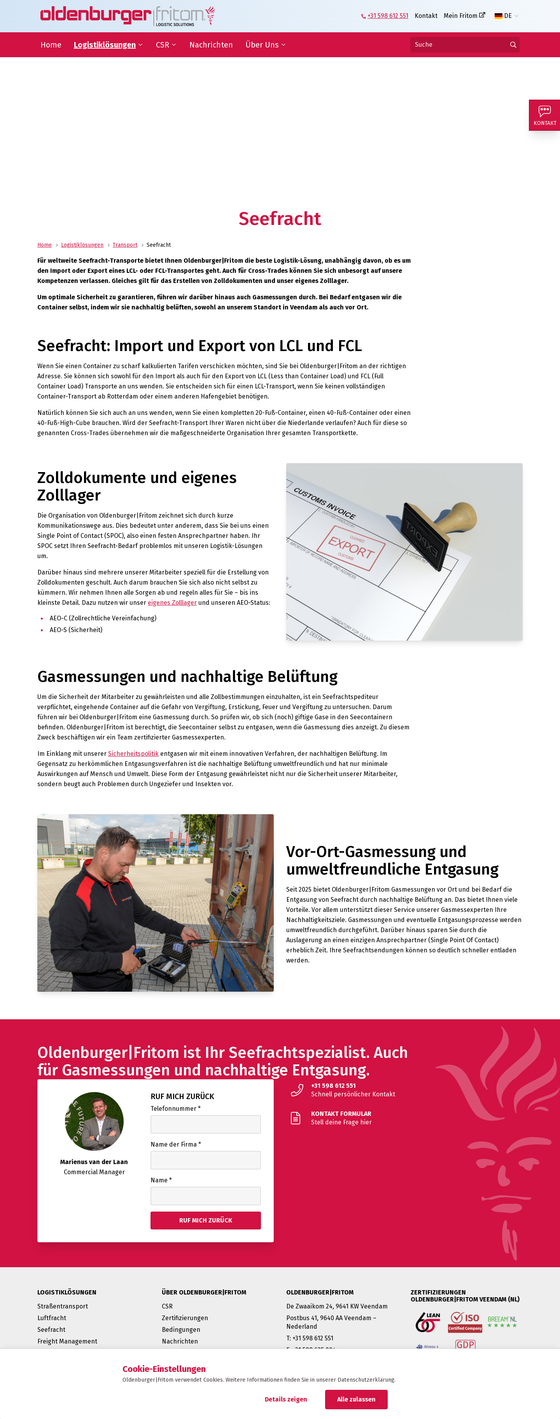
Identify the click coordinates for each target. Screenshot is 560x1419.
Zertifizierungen (185, 1318)
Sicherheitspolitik (133, 753)
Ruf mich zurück (182, 1096)
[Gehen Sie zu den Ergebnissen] (513, 45)
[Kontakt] (544, 115)
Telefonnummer (175, 1108)
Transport (125, 245)
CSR (162, 44)
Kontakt (426, 15)
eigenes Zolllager (172, 602)
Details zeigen (286, 1399)
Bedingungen (181, 1329)
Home (50, 44)
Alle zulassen (356, 1399)
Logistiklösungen (105, 44)
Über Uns (262, 44)
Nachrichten (211, 44)
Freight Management (67, 1341)
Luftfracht (51, 1318)
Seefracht (51, 1329)
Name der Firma (175, 1144)
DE (503, 16)
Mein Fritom (461, 15)
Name (161, 1180)
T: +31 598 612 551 (309, 1338)
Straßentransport (62, 1306)
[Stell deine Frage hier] (404, 1118)
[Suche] (465, 45)
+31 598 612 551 (388, 15)
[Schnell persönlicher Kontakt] (404, 1090)
